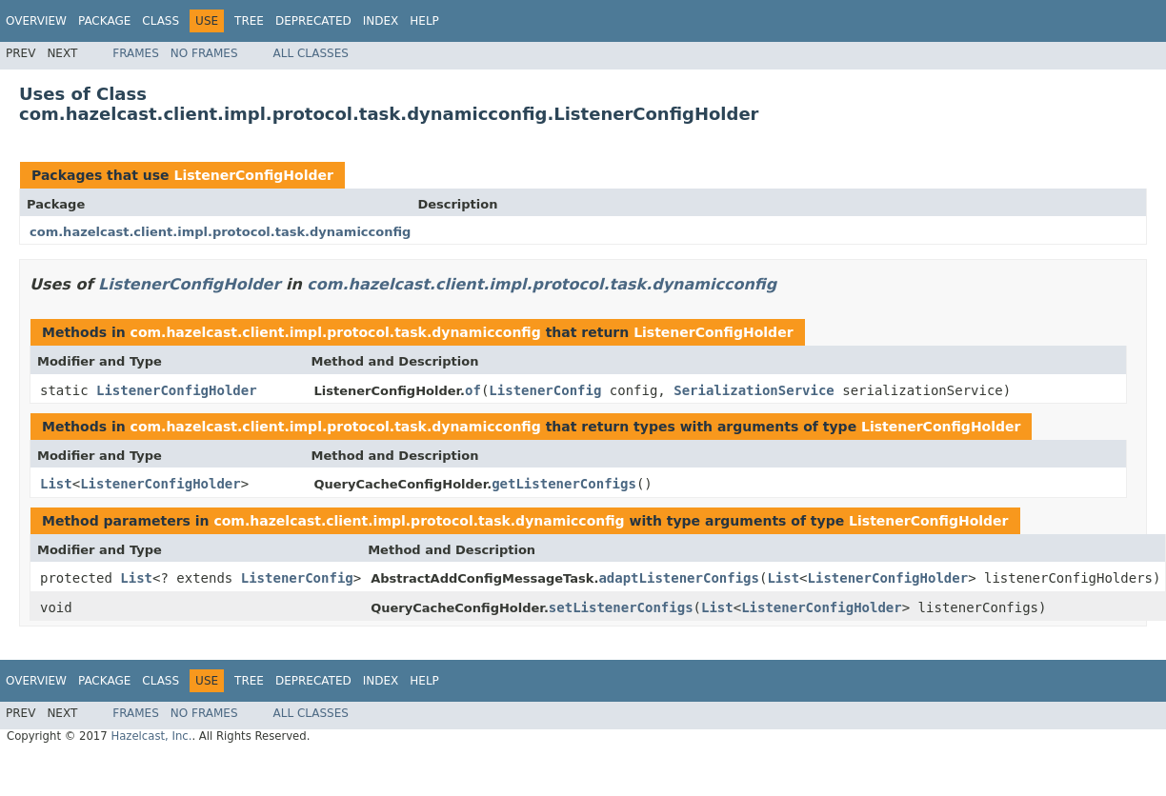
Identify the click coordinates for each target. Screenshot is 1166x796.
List (56, 483)
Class (160, 21)
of (473, 390)
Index (381, 21)
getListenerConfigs (564, 483)
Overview (36, 21)
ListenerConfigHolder (252, 175)
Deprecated (313, 21)
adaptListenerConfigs (678, 578)
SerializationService (753, 390)
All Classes (311, 53)
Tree (249, 21)
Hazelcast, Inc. (151, 736)
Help (424, 21)
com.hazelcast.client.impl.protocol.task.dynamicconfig (220, 232)
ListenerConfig (545, 390)
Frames (135, 53)
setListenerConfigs (621, 607)
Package (104, 21)
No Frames (204, 53)
